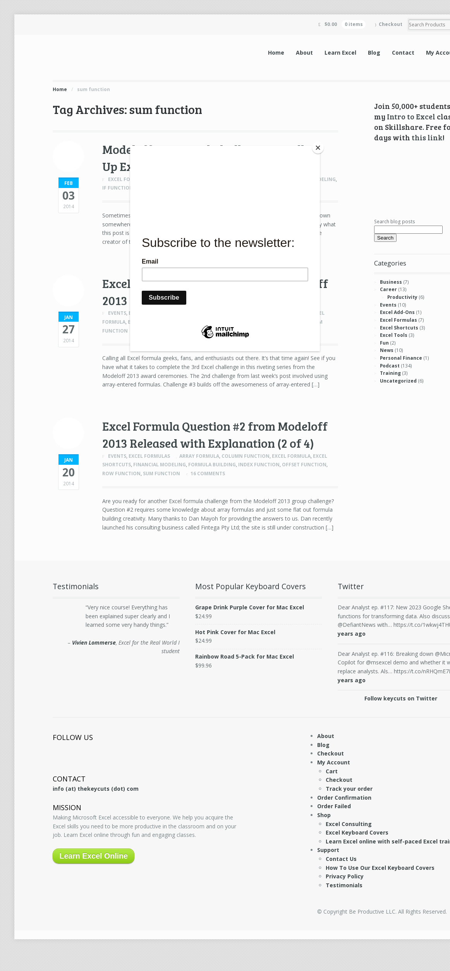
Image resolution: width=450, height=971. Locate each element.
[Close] (318, 147)
